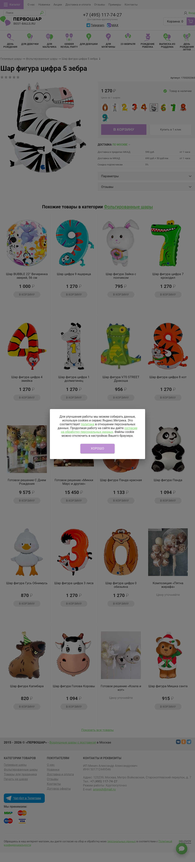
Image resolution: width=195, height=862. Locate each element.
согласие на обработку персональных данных (99, 430)
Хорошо (97, 448)
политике (87, 424)
